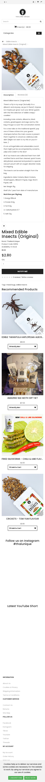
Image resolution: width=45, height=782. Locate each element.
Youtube (6, 734)
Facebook (7, 723)
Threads (6, 742)
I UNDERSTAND (15, 778)
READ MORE (30, 778)
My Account (8, 752)
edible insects (21, 285)
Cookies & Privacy (10, 687)
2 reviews (16, 277)
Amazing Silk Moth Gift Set (22, 398)
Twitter (6, 738)
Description (9, 95)
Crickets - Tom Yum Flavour (22, 518)
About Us (6, 683)
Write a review (27, 277)
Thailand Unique (13, 241)
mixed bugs (10, 285)
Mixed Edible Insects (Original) (14, 44)
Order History (8, 756)
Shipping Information (11, 691)
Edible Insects (11, 41)
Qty (3, 259)
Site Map (6, 713)
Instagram (7, 727)
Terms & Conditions (11, 695)
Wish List (6, 760)
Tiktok (5, 731)
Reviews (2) (23, 95)
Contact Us (8, 705)
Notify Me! (23, 271)
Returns (6, 709)
